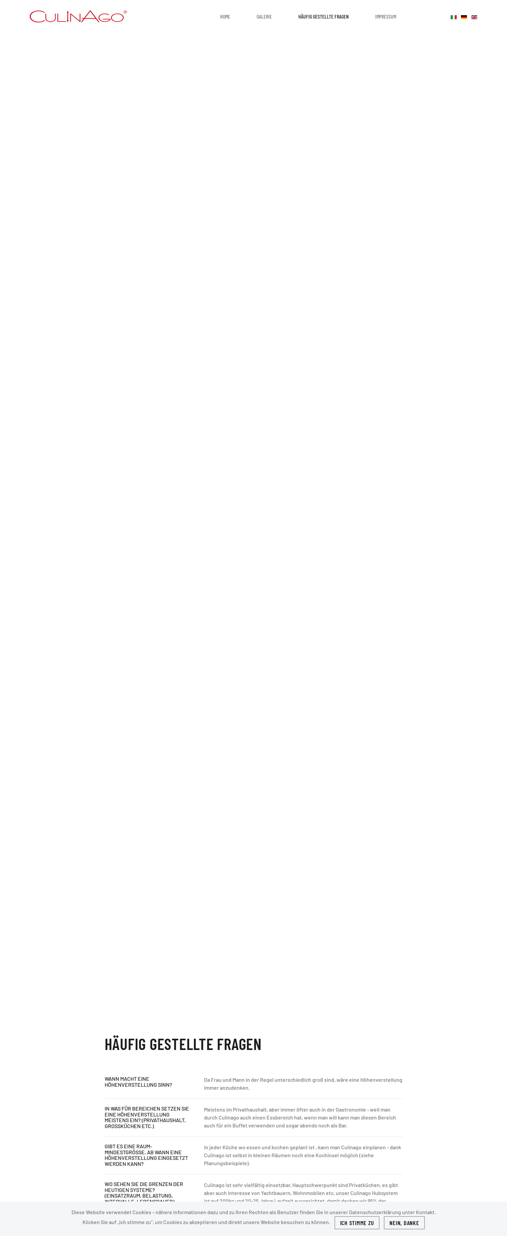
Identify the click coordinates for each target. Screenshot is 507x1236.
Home (225, 16)
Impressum (385, 16)
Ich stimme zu (357, 1222)
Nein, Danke (404, 1222)
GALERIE (264, 16)
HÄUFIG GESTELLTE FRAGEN (323, 16)
